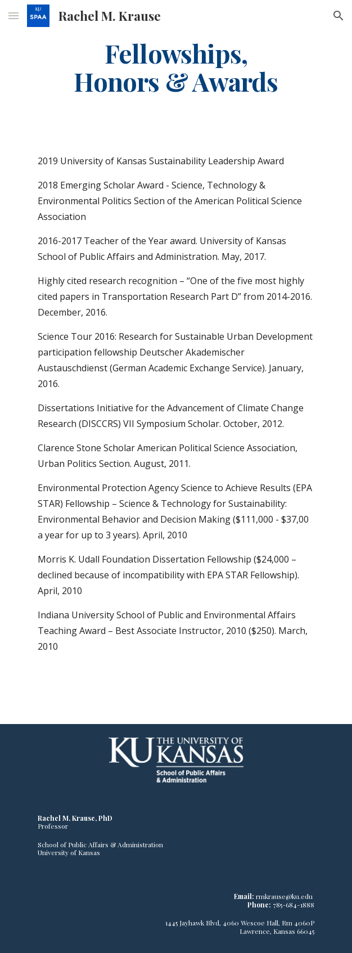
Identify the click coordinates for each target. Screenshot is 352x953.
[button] (13, 15)
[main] (175, 67)
